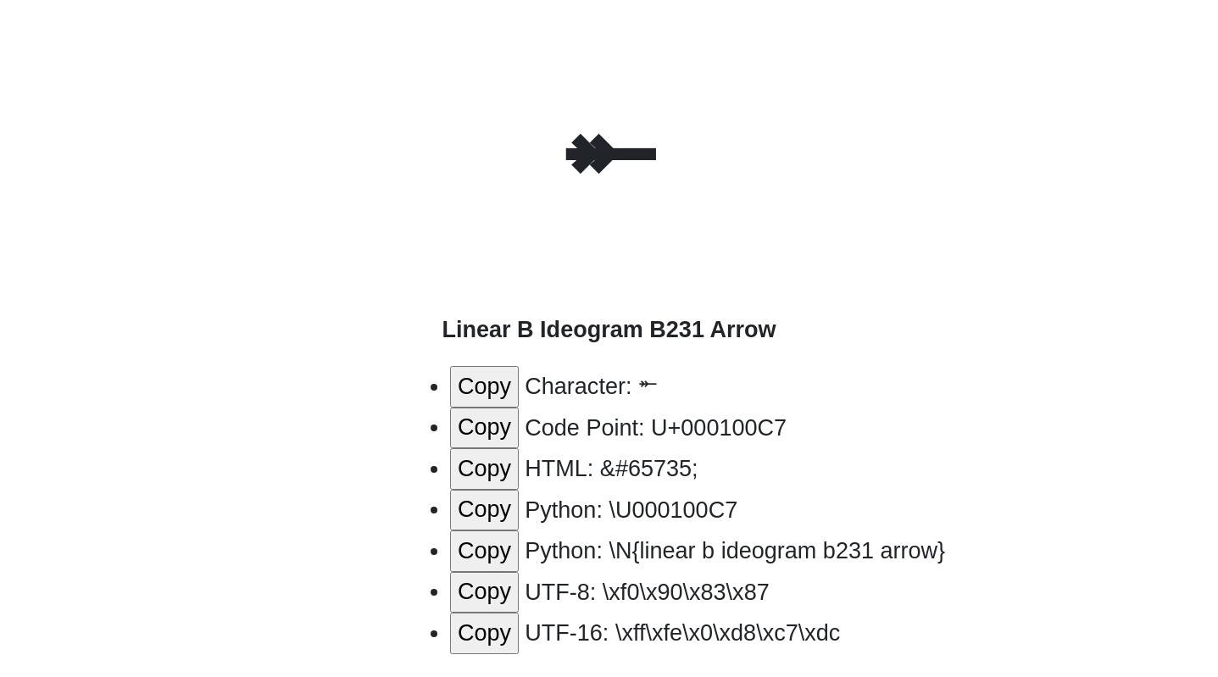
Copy (484, 386)
